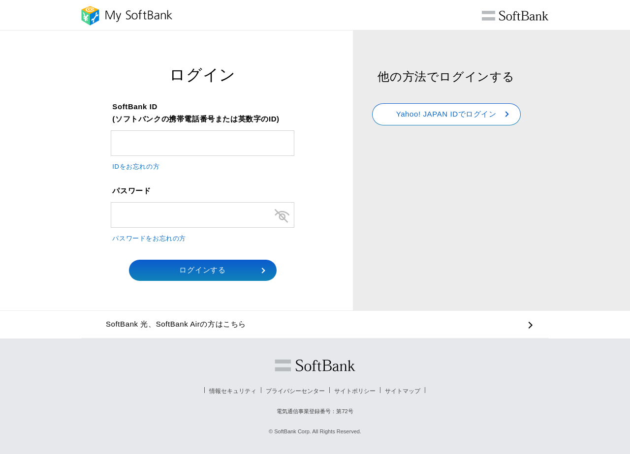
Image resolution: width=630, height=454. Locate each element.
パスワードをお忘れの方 (149, 238)
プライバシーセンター (295, 391)
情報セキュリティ (232, 391)
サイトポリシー (355, 391)
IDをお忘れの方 (135, 166)
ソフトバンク (315, 365)
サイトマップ (402, 391)
